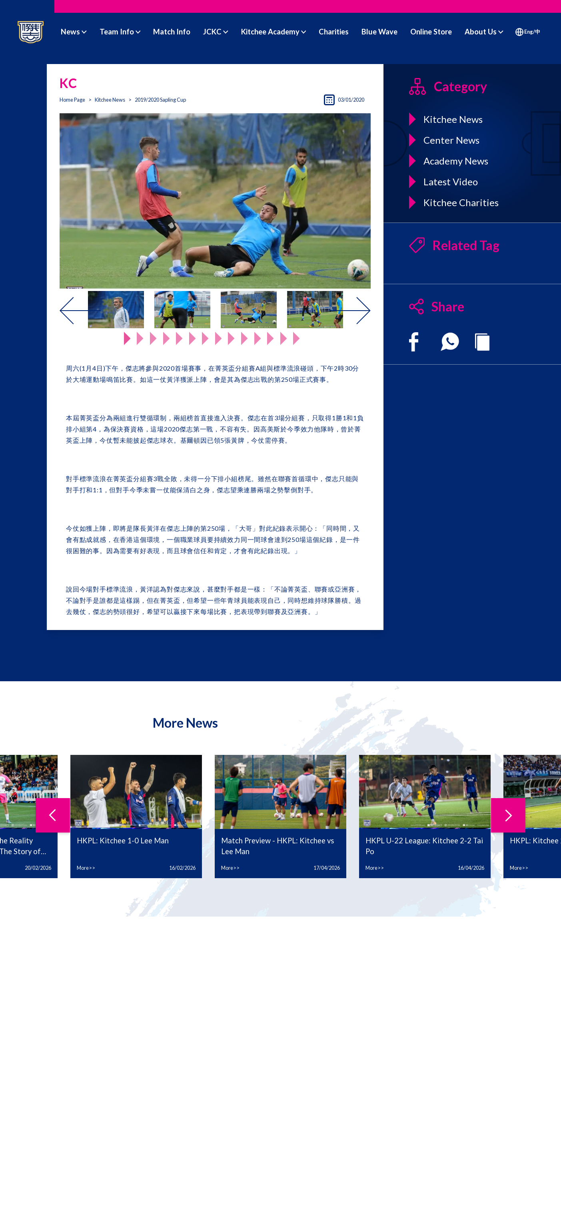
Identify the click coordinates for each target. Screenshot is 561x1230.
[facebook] (413, 341)
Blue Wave (379, 31)
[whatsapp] (450, 342)
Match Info (171, 31)
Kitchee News (110, 99)
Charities (334, 31)
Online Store (431, 31)
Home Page (72, 99)
